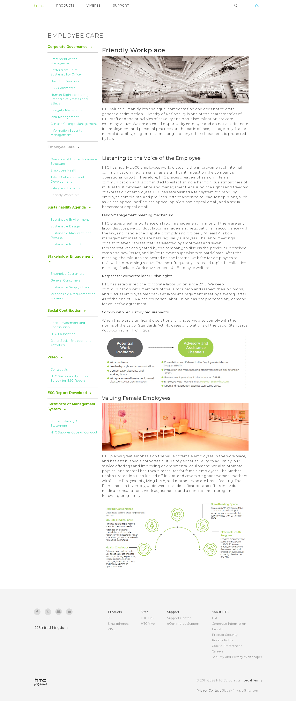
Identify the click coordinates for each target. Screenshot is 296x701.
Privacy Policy (222, 640)
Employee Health (64, 170)
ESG (215, 618)
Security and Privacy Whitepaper (237, 657)
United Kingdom (53, 628)
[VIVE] (256, 5)
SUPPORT (121, 5)
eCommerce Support (183, 624)
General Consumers (66, 280)
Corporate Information (229, 624)
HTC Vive (148, 624)
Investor (218, 629)
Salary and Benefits (65, 188)
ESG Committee (63, 88)
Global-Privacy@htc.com (240, 690)
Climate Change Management (74, 124)
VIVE (112, 629)
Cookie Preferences (227, 646)
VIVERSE (94, 5)
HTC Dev (148, 618)
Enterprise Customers (67, 274)
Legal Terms (252, 680)
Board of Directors (65, 81)
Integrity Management (68, 110)
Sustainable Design (65, 226)
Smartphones (118, 624)
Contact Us (59, 369)
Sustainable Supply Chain (70, 287)
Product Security (225, 635)
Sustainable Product (66, 244)
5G (110, 618)
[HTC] (39, 5)
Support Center (179, 618)
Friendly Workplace (65, 195)
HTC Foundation (63, 334)
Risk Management (65, 117)
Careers (218, 651)
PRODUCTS (65, 5)
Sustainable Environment (70, 219)
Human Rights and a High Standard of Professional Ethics (71, 99)
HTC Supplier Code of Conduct (74, 432)
